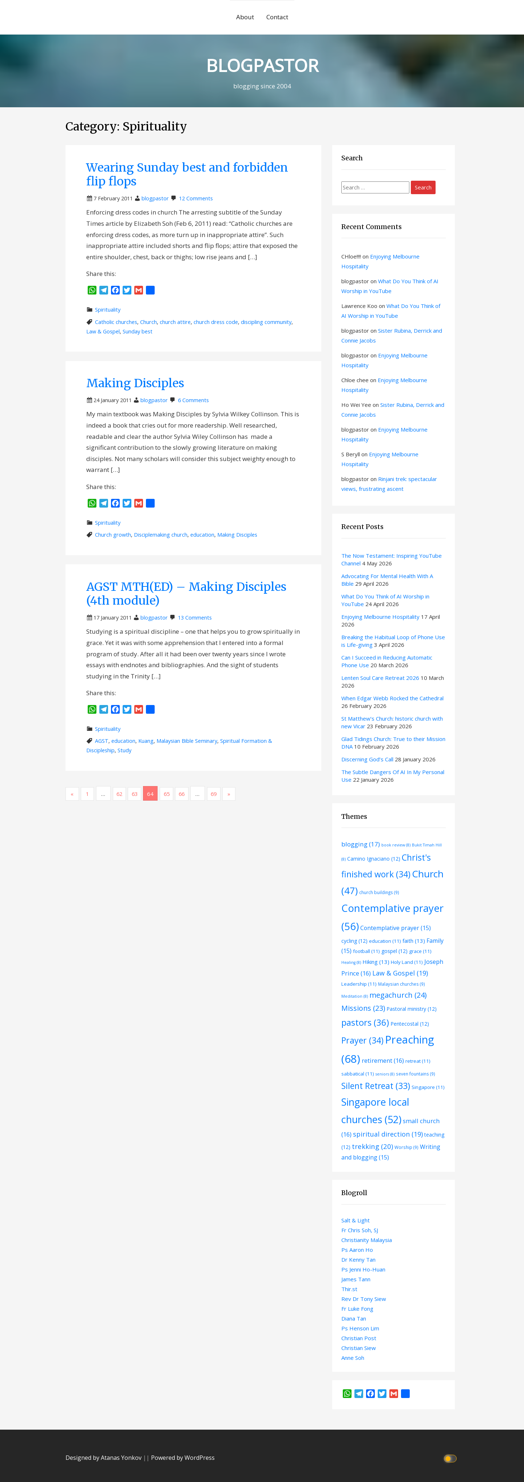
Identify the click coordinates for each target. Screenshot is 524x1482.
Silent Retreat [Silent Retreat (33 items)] (375, 1086)
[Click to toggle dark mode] (451, 1457)
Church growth (113, 534)
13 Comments (195, 617)
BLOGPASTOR (262, 63)
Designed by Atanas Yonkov (104, 1458)
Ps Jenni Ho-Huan (363, 1269)
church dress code (216, 322)
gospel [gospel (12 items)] (394, 951)
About (245, 17)
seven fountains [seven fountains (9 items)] (415, 1074)
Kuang (146, 740)
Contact (277, 17)
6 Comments (193, 400)
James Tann (355, 1279)
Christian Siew (358, 1347)
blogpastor (155, 198)
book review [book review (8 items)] (395, 845)
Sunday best (137, 331)
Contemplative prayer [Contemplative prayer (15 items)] (395, 928)
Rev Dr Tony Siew (363, 1298)
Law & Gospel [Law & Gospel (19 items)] (400, 973)
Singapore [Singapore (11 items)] (428, 1087)
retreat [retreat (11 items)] (417, 1061)
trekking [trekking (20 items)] (372, 1146)
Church (148, 322)
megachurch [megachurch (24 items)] (397, 995)
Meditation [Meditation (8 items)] (354, 996)
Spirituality (107, 309)
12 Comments (196, 198)
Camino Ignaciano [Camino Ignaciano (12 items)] (373, 858)
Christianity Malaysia (366, 1239)
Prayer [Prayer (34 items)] (362, 1040)
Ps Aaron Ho (357, 1249)
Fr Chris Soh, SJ (359, 1230)
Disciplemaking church (160, 534)
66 (190, 793)
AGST (101, 740)
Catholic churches (116, 322)
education (202, 534)
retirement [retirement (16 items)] (383, 1060)
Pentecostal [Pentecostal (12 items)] (409, 1023)
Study (124, 750)
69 (223, 793)
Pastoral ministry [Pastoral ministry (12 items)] (411, 1008)
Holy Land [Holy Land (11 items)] (407, 962)
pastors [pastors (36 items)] (365, 1022)
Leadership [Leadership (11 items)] (359, 984)
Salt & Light (355, 1220)
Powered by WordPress (183, 1458)
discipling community (266, 322)
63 (139, 793)
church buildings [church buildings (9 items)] (379, 892)
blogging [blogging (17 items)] (360, 844)
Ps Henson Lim (360, 1328)
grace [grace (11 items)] (420, 951)
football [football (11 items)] (366, 951)
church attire (175, 322)
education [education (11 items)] (385, 941)
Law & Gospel (103, 331)
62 (123, 793)
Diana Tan (353, 1318)
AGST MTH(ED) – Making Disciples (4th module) (186, 594)
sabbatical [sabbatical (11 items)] (357, 1073)
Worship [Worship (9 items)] (406, 1147)
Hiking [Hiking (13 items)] (375, 961)
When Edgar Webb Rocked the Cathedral (392, 698)
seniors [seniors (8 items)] (385, 1074)
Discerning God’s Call (367, 759)
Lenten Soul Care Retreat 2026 (380, 677)
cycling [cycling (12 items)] (354, 940)
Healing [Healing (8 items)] (351, 962)
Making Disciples (135, 383)
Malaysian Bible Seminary (186, 740)
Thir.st (349, 1289)
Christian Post (358, 1338)
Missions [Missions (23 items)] (363, 1008)
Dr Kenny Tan (358, 1259)
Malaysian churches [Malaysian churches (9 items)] (401, 984)
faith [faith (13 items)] (413, 940)
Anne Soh (352, 1357)
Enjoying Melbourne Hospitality (380, 616)
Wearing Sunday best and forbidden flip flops (187, 174)
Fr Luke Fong (357, 1308)
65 (173, 793)
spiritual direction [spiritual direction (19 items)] (388, 1134)
